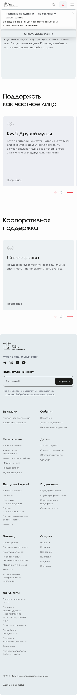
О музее (46, 536)
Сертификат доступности (10, 632)
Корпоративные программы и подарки (15, 558)
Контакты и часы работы (16, 458)
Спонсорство (10, 542)
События (46, 411)
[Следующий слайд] (70, 192)
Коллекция (46, 552)
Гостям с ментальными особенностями (15, 518)
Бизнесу (9, 536)
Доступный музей (16, 484)
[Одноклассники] (17, 363)
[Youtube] (24, 363)
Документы (11, 593)
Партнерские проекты (15, 547)
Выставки (10, 411)
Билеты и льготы (12, 445)
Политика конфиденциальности (15, 640)
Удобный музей (48, 445)
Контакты (8, 524)
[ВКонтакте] (11, 363)
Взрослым (46, 418)
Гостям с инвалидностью (54, 427)
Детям (45, 439)
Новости (45, 542)
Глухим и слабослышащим (13, 510)
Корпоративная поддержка (49, 502)
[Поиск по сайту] (53, 4)
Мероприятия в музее (15, 565)
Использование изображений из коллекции (12, 577)
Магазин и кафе (11, 463)
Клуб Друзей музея (50, 490)
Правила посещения (14, 625)
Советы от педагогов (52, 450)
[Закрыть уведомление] (73, 13)
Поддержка (49, 484)
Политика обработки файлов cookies (14, 653)
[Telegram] (5, 363)
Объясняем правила (51, 455)
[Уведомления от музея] (63, 4)
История (45, 547)
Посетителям (12, 439)
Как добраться (11, 468)
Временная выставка (14, 422)
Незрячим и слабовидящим (12, 502)
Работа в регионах (13, 552)
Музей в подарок (12, 472)
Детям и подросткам (51, 422)
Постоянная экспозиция (16, 418)
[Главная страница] (10, 4)
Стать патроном (49, 508)
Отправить (64, 381)
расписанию (31, 25)
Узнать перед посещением (10, 452)
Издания (45, 561)
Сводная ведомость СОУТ (14, 601)
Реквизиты (9, 646)
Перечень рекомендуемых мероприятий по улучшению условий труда (14, 614)
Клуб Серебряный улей (53, 495)
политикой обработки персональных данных (30, 394)
